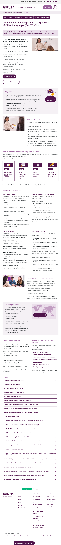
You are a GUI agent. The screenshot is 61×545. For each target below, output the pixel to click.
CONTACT (40, 1)
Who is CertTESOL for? (21, 31)
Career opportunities (37, 33)
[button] (8, 17)
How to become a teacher (35, 31)
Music (19, 502)
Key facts (11, 31)
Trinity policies (54, 536)
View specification (10, 82)
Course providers (26, 33)
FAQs (52, 33)
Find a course (8, 76)
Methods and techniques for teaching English (45, 357)
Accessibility (6, 536)
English (20, 499)
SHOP (22, 1)
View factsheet (49, 99)
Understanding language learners (42, 354)
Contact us (50, 507)
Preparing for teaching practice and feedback (45, 359)
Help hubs (36, 494)
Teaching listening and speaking (41, 367)
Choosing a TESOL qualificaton (12, 33)
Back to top (28, 543)
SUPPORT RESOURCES (30, 1)
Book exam (50, 496)
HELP (45, 1)
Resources (47, 33)
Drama (20, 505)
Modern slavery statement (25, 536)
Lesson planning (37, 362)
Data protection (14, 536)
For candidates (37, 496)
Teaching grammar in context (41, 364)
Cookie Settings (19, 543)
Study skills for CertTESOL (40, 352)
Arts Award (21, 508)
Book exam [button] (47, 7)
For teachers (36, 499)
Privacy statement (38, 536)
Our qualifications (23, 494)
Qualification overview (49, 31)
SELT (19, 496)
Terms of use (46, 536)
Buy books (50, 504)
